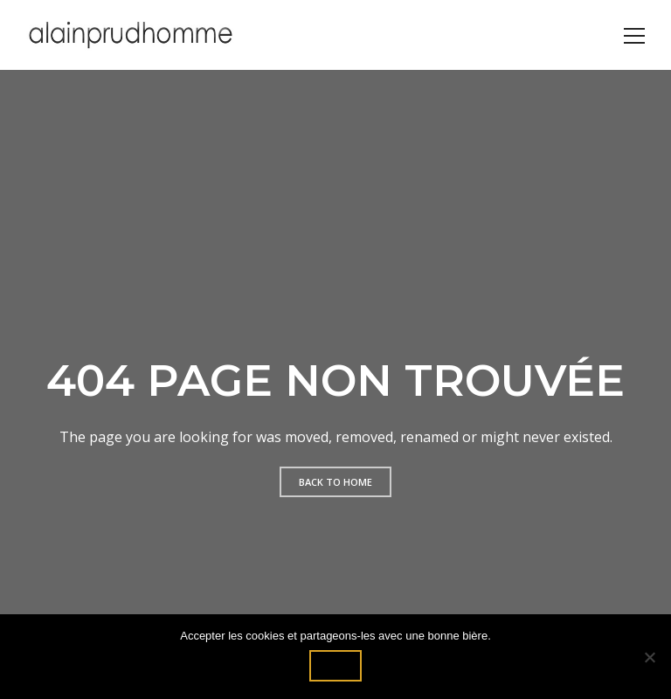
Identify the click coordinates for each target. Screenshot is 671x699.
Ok (335, 665)
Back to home (335, 481)
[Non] (649, 657)
